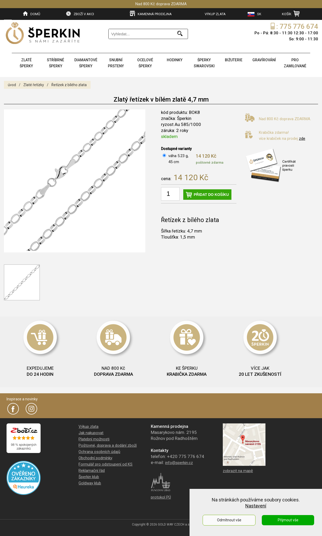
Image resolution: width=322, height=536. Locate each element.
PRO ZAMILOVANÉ (295, 63)
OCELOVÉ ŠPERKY (145, 63)
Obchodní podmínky (95, 458)
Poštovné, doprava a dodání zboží (108, 445)
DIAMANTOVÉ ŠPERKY (85, 63)
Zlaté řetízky (33, 85)
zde (302, 138)
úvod (12, 85)
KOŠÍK (290, 13)
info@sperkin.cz (179, 462)
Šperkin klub (89, 476)
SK (254, 14)
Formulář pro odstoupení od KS (105, 464)
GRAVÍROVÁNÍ (264, 60)
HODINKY (174, 60)
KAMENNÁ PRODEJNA (151, 13)
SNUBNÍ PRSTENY (116, 63)
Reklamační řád (92, 470)
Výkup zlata (88, 426)
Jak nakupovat (91, 432)
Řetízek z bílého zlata (69, 85)
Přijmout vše (288, 520)
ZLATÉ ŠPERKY (26, 63)
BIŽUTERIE (233, 60)
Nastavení (255, 506)
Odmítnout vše (229, 520)
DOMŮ (31, 13)
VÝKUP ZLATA (215, 14)
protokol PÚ (161, 497)
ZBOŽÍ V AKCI (80, 13)
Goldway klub (90, 483)
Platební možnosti (94, 439)
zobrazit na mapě (238, 470)
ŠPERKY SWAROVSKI (204, 63)
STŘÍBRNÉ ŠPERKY (55, 63)
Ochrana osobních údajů (99, 451)
